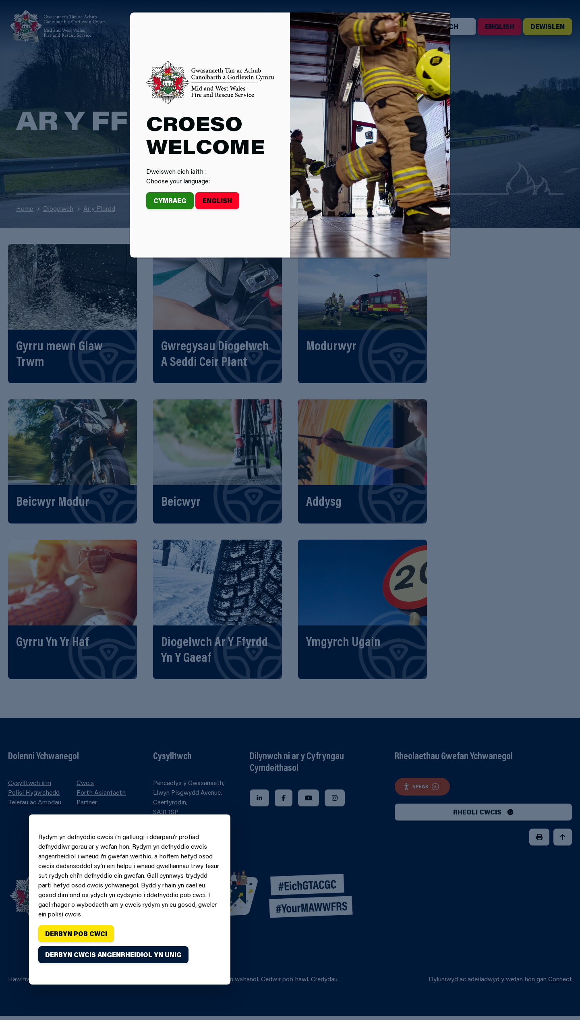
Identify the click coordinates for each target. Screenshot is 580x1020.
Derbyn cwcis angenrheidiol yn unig (113, 954)
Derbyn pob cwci (76, 933)
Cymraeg (169, 200)
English (217, 200)
